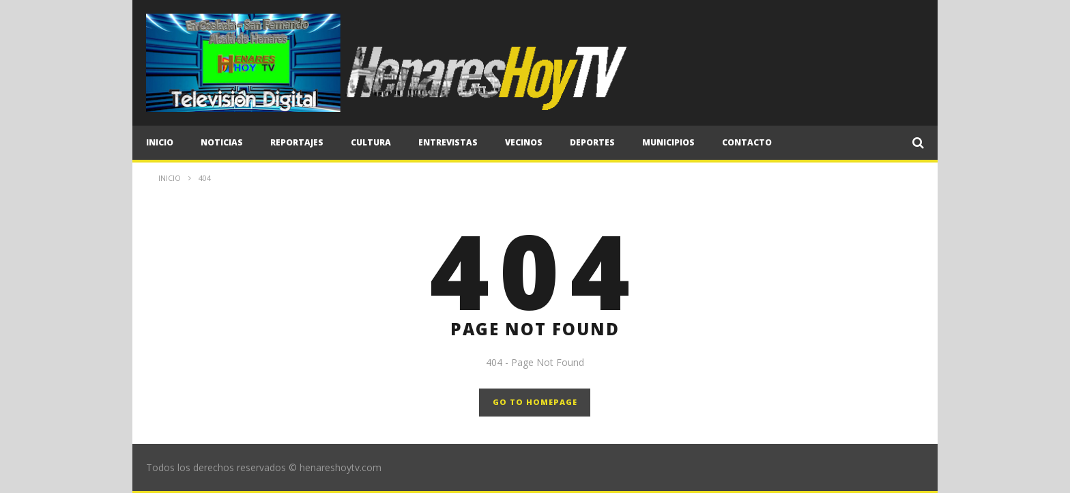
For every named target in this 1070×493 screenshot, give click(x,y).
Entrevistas (448, 142)
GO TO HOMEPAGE (535, 402)
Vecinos (524, 142)
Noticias (222, 142)
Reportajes (296, 142)
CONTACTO (747, 142)
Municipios (668, 142)
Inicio (159, 142)
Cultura (371, 142)
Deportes (592, 142)
